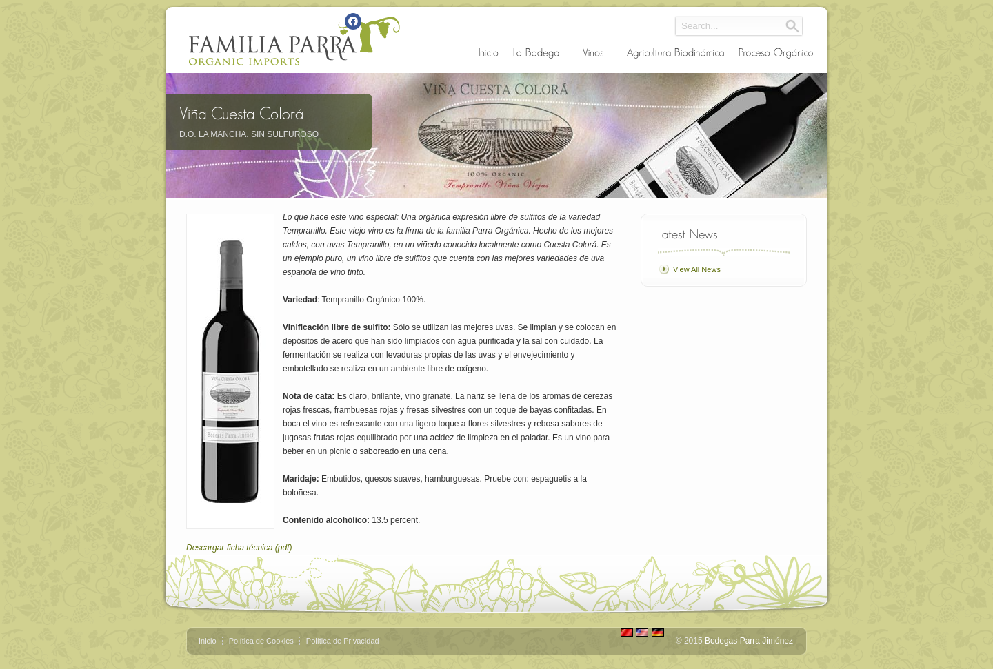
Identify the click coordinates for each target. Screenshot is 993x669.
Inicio (208, 641)
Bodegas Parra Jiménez (749, 641)
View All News (697, 269)
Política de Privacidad (342, 641)
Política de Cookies (261, 641)
